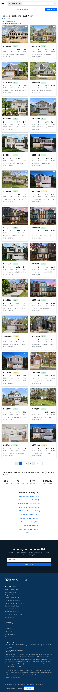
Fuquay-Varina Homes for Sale (14, 603)
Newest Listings (9, 617)
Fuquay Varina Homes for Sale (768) (29, 507)
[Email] (29, 560)
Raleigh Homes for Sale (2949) (29, 496)
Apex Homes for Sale (11, 589)
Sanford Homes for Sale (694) (29, 518)
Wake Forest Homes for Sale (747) (29, 511)
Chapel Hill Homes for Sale (13, 595)
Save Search (51, 9)
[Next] (41, 463)
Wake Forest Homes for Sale (13, 614)
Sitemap (7, 637)
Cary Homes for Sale (11, 592)
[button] (2, 3)
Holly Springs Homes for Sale (14, 609)
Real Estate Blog (10, 634)
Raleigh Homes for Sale (12, 611)
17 (37, 463)
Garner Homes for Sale (12, 606)
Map (29, 688)
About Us (8, 626)
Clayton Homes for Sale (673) (29, 525)
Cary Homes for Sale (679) (29, 522)
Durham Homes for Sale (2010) (29, 500)
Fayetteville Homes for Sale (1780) (29, 503)
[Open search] (39, 3)
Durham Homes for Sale (12, 600)
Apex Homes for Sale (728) (29, 514)
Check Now (29, 564)
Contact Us (8, 628)
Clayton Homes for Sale (12, 597)
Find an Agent (9, 631)
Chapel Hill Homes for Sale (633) (29, 529)
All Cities (29, 533)
